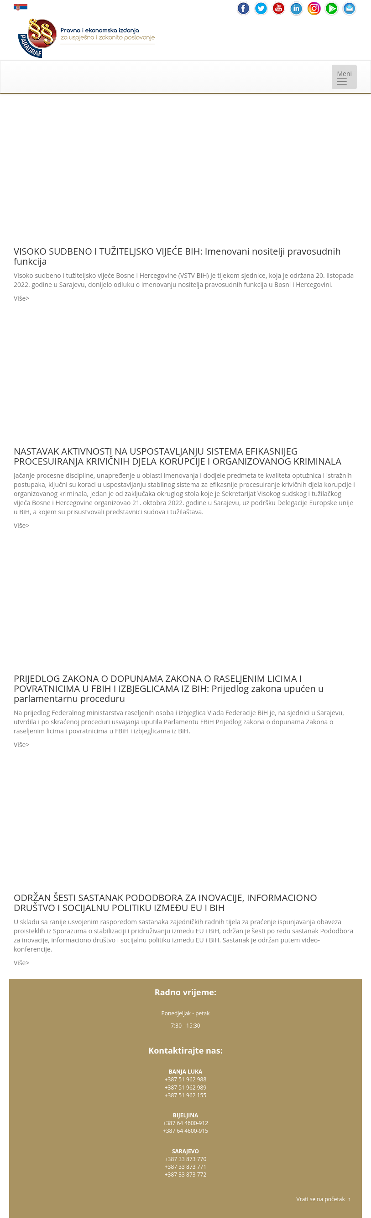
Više (20, 298)
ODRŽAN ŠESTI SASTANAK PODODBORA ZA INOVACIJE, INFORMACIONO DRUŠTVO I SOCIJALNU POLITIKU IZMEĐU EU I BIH (165, 902)
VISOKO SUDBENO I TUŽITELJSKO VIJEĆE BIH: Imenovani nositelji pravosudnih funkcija (177, 256)
